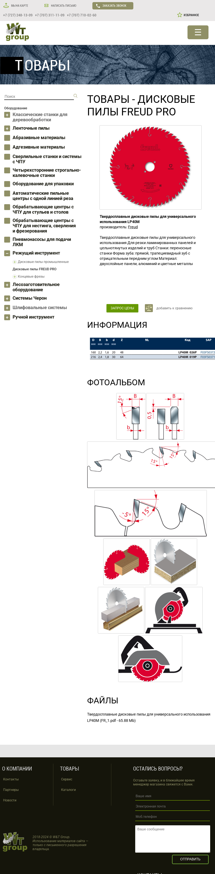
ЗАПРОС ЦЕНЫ (122, 308)
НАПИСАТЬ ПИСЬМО (63, 5)
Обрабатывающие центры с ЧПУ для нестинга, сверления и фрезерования (44, 226)
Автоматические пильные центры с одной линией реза (43, 196)
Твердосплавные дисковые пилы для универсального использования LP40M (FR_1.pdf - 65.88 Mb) (148, 717)
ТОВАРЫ (108, 99)
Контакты (11, 779)
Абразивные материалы (39, 137)
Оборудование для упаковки (43, 183)
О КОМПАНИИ (17, 769)
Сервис (66, 779)
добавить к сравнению (174, 308)
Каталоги (68, 790)
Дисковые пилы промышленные (43, 262)
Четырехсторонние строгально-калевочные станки (47, 172)
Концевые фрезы (31, 276)
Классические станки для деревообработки (40, 117)
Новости (9, 800)
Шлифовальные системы (40, 307)
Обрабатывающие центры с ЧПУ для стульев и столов (43, 209)
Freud (133, 227)
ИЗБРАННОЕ (190, 15)
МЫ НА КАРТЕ (19, 5)
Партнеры (11, 790)
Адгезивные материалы (39, 147)
